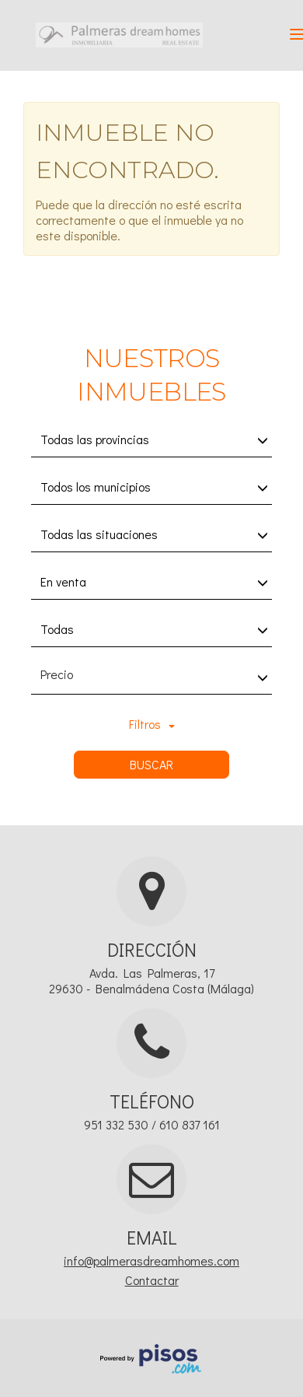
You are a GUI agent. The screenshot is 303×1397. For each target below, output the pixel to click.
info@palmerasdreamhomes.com (151, 1260)
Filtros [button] (152, 724)
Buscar (151, 764)
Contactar (152, 1280)
